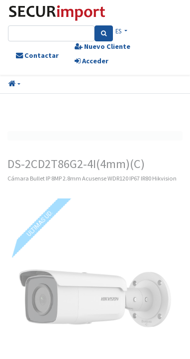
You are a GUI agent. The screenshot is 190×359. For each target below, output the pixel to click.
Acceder (91, 60)
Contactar (37, 55)
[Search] (104, 33)
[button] (14, 84)
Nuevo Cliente (102, 46)
